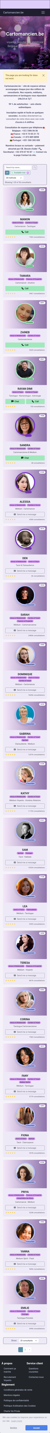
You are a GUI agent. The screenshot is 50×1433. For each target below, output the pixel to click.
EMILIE (25, 1320)
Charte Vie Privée (12, 1411)
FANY (25, 1081)
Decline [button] (13, 1428)
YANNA (25, 1257)
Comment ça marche (10, 1370)
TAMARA (24, 288)
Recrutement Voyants (10, 1379)
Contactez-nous (36, 1377)
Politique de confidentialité (16, 1400)
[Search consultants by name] (18, 167)
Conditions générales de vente (18, 1390)
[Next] (29, 1349)
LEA (25, 912)
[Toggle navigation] (43, 12)
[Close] (43, 75)
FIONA (25, 1147)
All (7, 173)
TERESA (25, 975)
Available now (20, 173)
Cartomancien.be (13, 12)
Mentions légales (12, 1395)
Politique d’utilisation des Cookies (20, 1406)
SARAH (25, 627)
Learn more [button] (16, 1421)
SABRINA (25, 739)
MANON (25, 225)
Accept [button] (36, 1428)
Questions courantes (33, 1370)
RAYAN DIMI (25, 394)
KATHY (25, 805)
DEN (24, 564)
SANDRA (25, 457)
